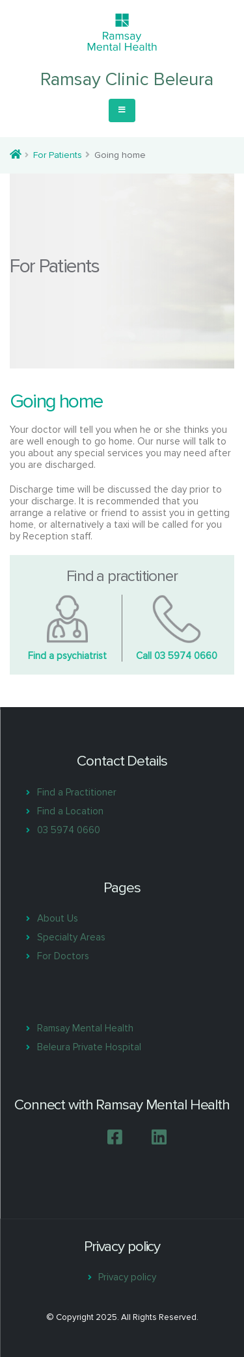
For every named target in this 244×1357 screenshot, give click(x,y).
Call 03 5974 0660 (176, 656)
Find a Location (70, 811)
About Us (57, 918)
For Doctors (63, 956)
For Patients (57, 155)
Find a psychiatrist (67, 656)
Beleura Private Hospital (89, 1047)
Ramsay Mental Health (85, 1028)
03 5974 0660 (68, 830)
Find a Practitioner (76, 792)
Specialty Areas (71, 937)
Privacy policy (127, 1277)
